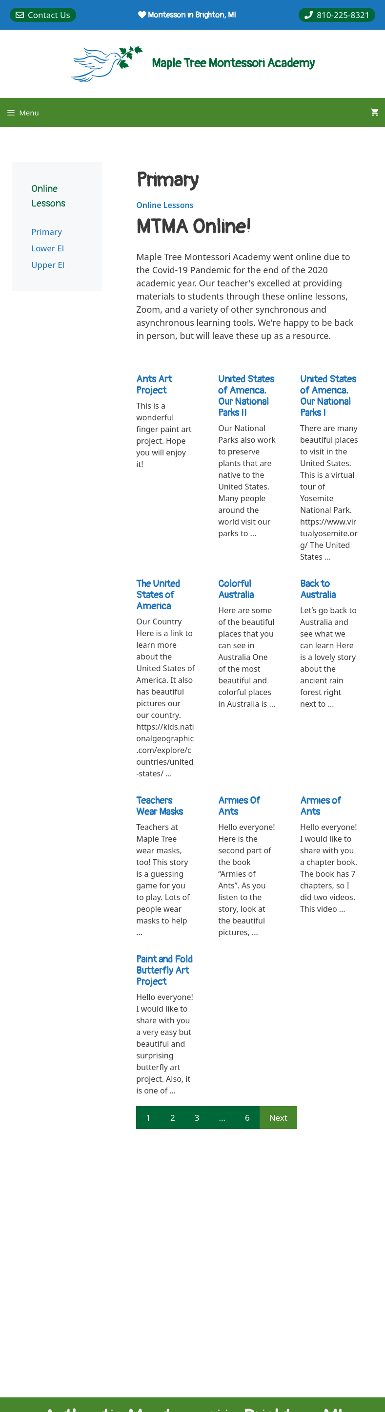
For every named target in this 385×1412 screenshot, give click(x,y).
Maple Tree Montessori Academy (233, 63)
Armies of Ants (320, 806)
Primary (46, 231)
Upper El (47, 264)
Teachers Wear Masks (159, 806)
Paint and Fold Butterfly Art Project (164, 970)
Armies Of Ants (239, 806)
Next (278, 1117)
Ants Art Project (154, 384)
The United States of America (158, 595)
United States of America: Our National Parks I (328, 396)
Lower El (47, 248)
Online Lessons (164, 205)
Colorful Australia (236, 589)
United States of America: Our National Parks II (246, 396)
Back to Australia (318, 589)
